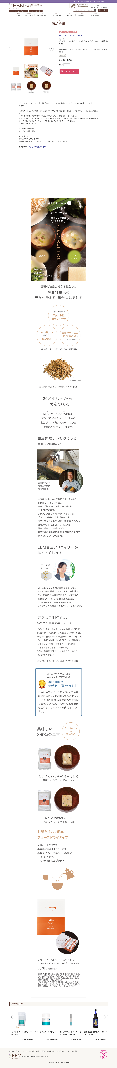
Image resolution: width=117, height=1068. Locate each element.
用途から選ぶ (82, 14)
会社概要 (11, 1051)
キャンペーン (28, 14)
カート (98, 7)
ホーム (18, 14)
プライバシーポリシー (21, 1051)
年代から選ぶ (69, 14)
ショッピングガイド (20, 11)
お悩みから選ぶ (41, 14)
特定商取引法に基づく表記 (37, 1051)
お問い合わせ (104, 7)
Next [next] (51, 49)
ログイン (93, 7)
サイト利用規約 (49, 1051)
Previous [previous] (11, 49)
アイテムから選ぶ (55, 14)
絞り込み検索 (103, 10)
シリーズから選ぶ (95, 14)
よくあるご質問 (36, 11)
